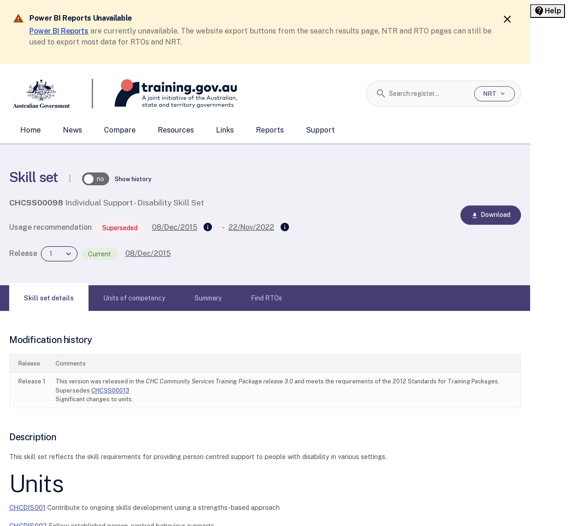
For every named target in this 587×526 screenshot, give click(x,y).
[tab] (49, 298)
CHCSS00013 (110, 390)
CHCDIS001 (27, 507)
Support (320, 130)
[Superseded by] (284, 227)
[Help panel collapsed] (547, 11)
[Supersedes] (207, 227)
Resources (176, 130)
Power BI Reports (59, 31)
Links (225, 130)
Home (30, 130)
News (72, 130)
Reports (270, 130)
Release (23, 253)
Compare (120, 130)
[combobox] (428, 93)
